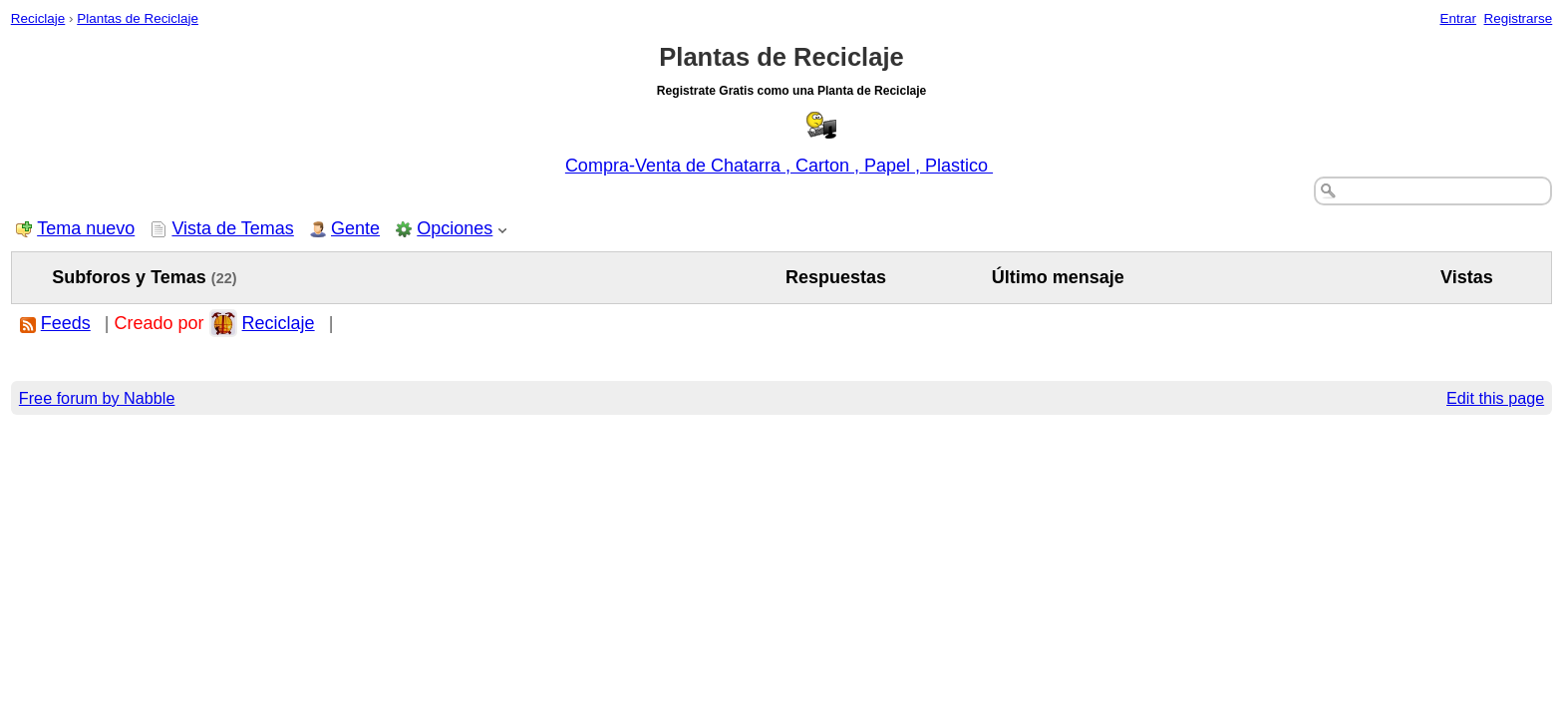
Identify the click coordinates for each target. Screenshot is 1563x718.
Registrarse (1518, 18)
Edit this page (1495, 398)
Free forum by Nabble (97, 398)
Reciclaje (38, 18)
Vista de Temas (232, 228)
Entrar (1457, 18)
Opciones (454, 228)
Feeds (66, 323)
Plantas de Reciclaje (137, 18)
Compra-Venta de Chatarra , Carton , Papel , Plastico (779, 166)
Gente (355, 228)
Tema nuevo (86, 228)
